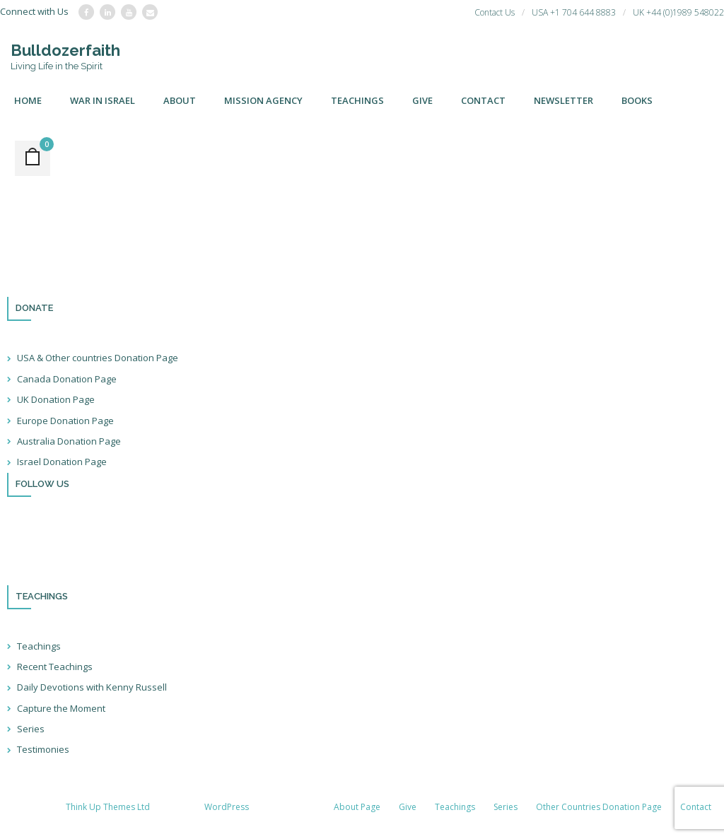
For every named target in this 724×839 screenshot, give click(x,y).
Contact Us (494, 12)
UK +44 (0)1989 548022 (678, 12)
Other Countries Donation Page (599, 807)
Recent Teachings (55, 666)
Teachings (39, 646)
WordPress (226, 807)
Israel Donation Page (62, 461)
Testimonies (43, 749)
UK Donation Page (56, 399)
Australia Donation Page (69, 441)
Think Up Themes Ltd (108, 807)
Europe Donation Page (65, 420)
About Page (357, 807)
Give (407, 807)
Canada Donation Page (67, 378)
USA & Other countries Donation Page (97, 357)
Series (31, 728)
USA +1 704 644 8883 (574, 12)
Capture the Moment (61, 708)
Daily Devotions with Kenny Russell (92, 687)
